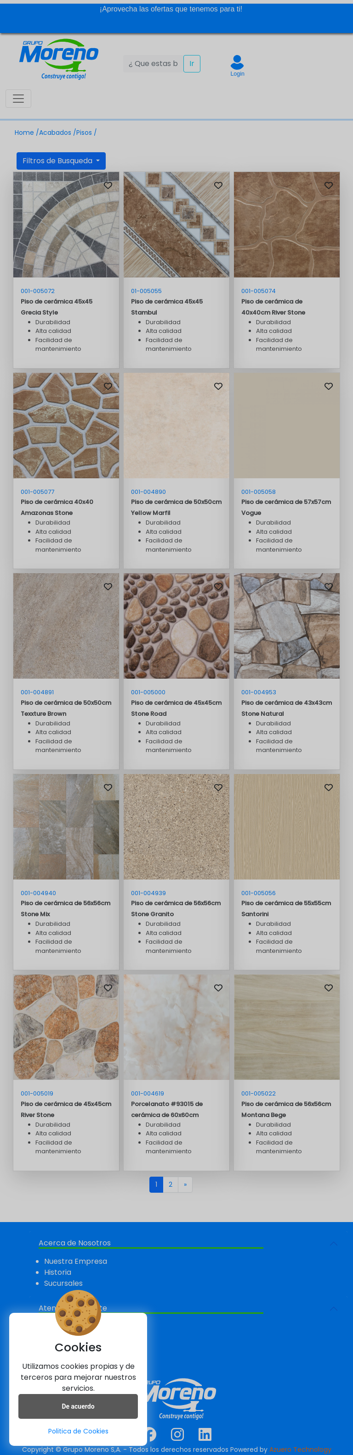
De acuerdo (78, 1406)
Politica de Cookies (78, 1431)
